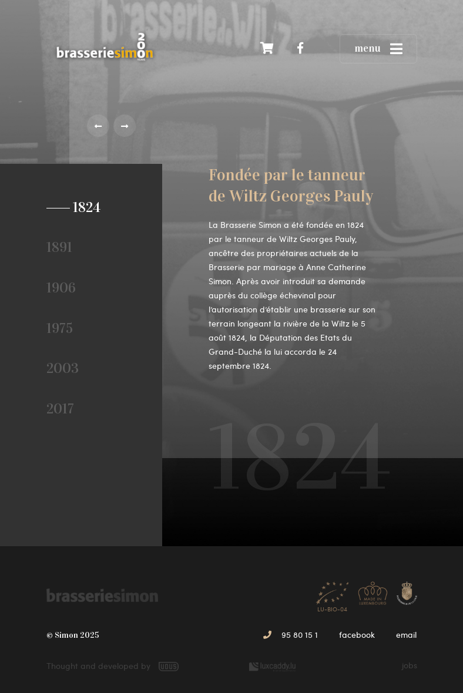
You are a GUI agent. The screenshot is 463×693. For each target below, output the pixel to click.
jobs (409, 665)
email (406, 634)
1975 (59, 328)
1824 (82, 207)
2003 (62, 368)
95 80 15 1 (290, 634)
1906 (61, 288)
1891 (59, 247)
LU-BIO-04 (332, 593)
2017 (60, 409)
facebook (357, 634)
